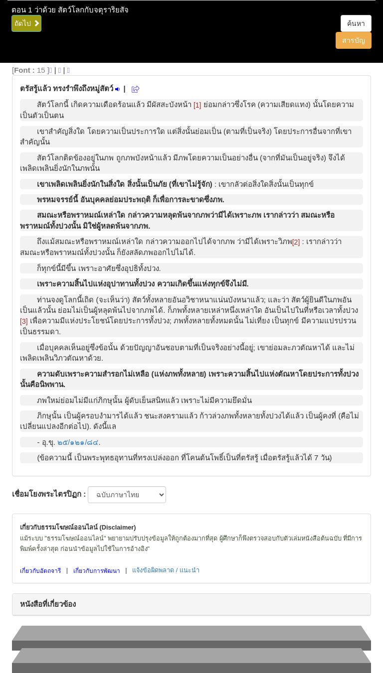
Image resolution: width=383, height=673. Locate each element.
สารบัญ (353, 40)
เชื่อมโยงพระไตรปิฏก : (49, 494)
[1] (197, 105)
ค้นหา (356, 23)
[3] (24, 321)
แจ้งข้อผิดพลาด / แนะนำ (165, 570)
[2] (296, 242)
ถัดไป (27, 23)
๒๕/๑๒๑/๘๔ (77, 442)
